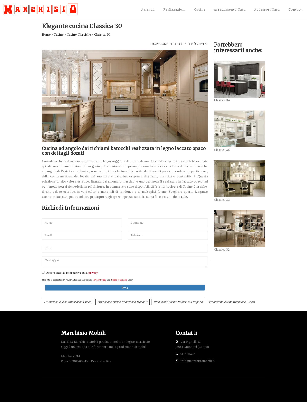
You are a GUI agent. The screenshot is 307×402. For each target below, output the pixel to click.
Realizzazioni (174, 9)
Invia (125, 288)
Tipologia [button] (178, 44)
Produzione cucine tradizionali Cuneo (67, 302)
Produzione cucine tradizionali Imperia (178, 302)
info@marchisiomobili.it (198, 361)
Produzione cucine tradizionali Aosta (232, 302)
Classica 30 (102, 34)
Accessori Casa (267, 9)
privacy (93, 272)
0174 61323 (187, 354)
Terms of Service (119, 280)
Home (46, 34)
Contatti (295, 9)
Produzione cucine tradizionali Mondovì (122, 302)
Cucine (199, 9)
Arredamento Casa (230, 9)
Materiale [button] (160, 44)
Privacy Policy (99, 280)
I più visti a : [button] (198, 44)
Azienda (148, 9)
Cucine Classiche (79, 34)
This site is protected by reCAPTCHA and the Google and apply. (87, 280)
